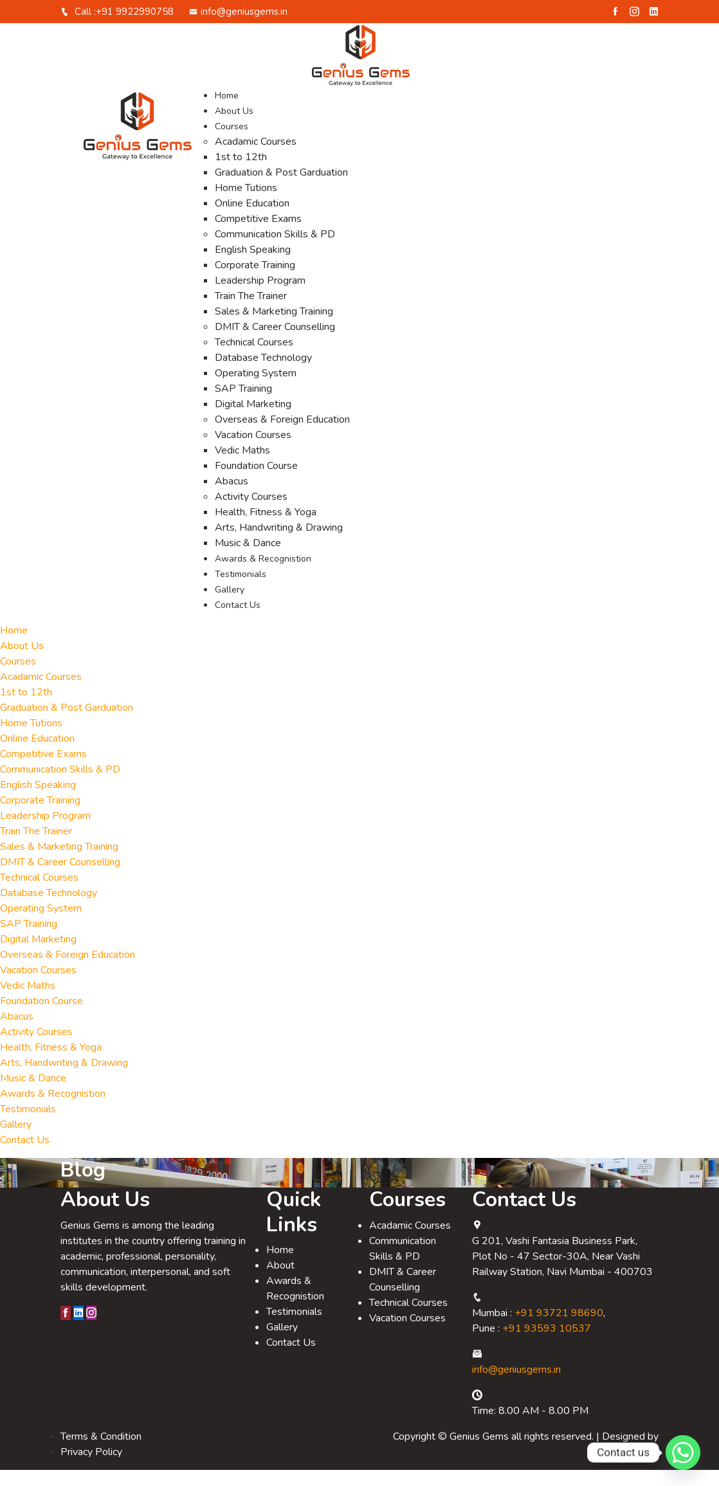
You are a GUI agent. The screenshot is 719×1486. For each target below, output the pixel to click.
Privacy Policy (91, 1468)
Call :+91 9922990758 (117, 27)
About (280, 1281)
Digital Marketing (253, 420)
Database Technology (263, 374)
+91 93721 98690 (558, 1329)
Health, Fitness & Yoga (265, 528)
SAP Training (243, 405)
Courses (231, 142)
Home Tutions (246, 204)
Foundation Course (256, 482)
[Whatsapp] (683, 1452)
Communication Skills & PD (275, 250)
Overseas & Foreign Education (282, 435)
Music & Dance (248, 559)
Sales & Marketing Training (274, 327)
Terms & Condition (100, 1452)
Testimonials (240, 590)
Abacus (231, 497)
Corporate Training (255, 281)
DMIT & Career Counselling (275, 343)
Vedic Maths (242, 466)
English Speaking (253, 266)
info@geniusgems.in (238, 27)
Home (227, 111)
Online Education (252, 219)
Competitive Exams (258, 235)
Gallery (229, 606)
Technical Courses (254, 358)
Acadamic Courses (255, 158)
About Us (234, 127)
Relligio (642, 1468)
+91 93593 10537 (546, 1344)
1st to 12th (241, 173)
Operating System (255, 389)
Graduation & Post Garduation (281, 188)
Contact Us (237, 621)
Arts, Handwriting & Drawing (279, 544)
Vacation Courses (253, 451)
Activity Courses (251, 513)
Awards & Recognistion (263, 575)
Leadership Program (260, 296)
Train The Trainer (251, 312)
